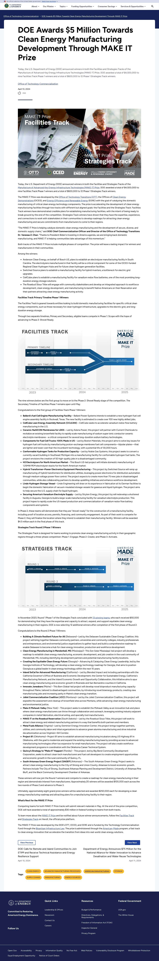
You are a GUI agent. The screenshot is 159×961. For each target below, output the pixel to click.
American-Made (111, 828)
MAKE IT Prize (49, 815)
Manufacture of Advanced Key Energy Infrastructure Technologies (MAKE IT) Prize (59, 187)
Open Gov (12, 950)
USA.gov (122, 910)
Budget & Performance (91, 910)
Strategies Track (30, 819)
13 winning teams (102, 617)
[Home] (13, 7)
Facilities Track (127, 815)
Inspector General (89, 928)
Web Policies (86, 950)
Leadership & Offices (54, 910)
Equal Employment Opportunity (21, 955)
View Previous (25, 842)
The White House (125, 915)
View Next (131, 842)
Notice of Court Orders (49, 955)
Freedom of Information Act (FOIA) (96, 922)
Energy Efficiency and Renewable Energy (67, 200)
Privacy (39, 950)
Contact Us (50, 920)
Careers (48, 925)
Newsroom (49, 915)
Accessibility (26, 950)
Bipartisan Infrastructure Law (50, 828)
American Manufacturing (97, 871)
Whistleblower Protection (139, 950)
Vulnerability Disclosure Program (110, 950)
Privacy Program (88, 933)
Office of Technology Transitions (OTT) (78, 197)
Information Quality (54, 950)
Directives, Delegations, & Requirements (92, 916)
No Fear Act (72, 950)
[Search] (152, 6)
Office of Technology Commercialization (38, 84)
